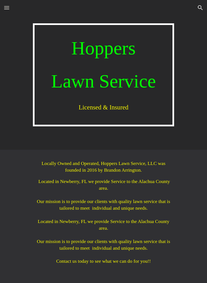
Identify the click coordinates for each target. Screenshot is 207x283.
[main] (103, 74)
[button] (6, 7)
